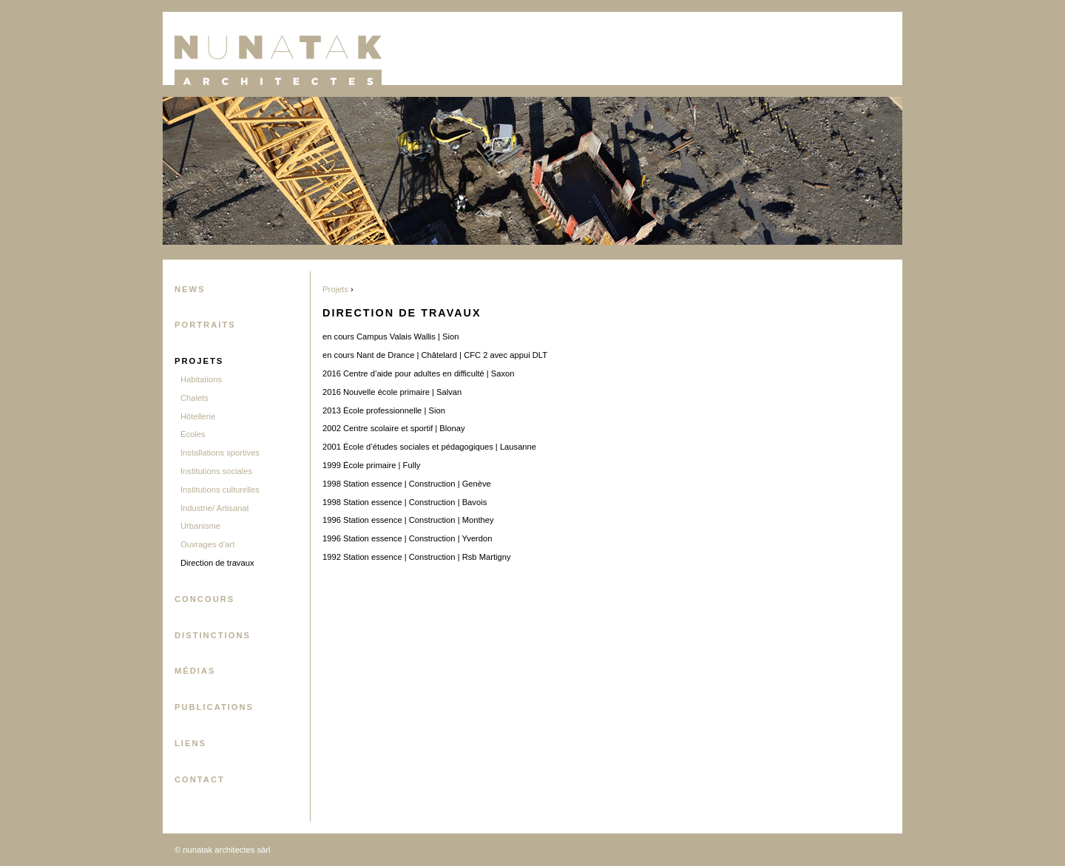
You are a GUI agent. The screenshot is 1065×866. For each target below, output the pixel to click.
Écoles (193, 434)
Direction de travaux (217, 562)
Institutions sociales (216, 471)
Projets (199, 360)
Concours (204, 599)
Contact (200, 779)
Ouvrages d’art (207, 544)
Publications (214, 707)
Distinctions (213, 635)
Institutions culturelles (220, 489)
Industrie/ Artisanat (214, 508)
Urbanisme (200, 525)
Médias (195, 670)
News (190, 289)
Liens (190, 743)
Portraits (205, 324)
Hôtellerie (197, 416)
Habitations (201, 379)
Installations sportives (220, 452)
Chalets (194, 397)
